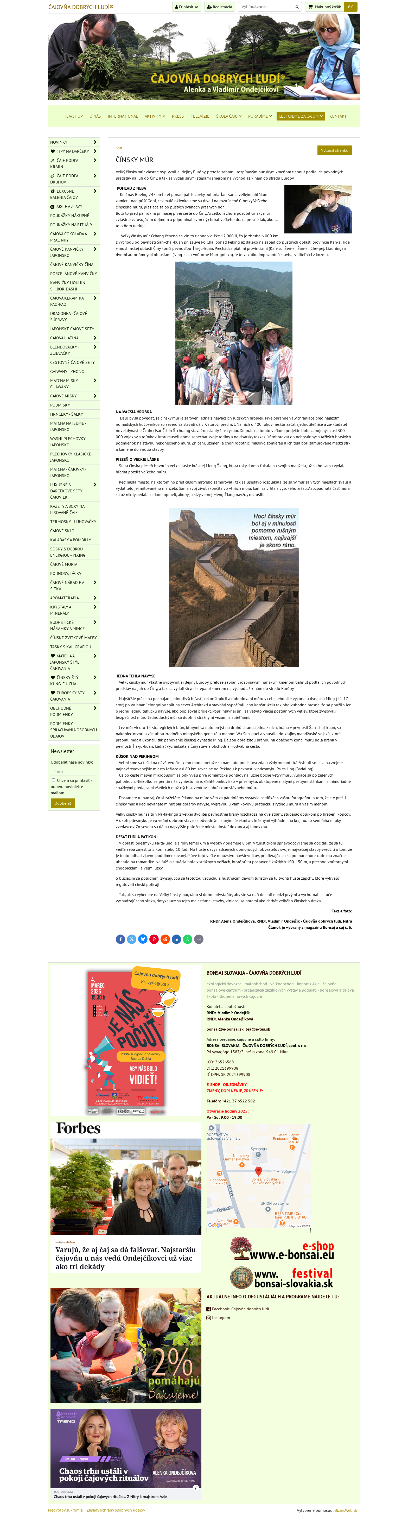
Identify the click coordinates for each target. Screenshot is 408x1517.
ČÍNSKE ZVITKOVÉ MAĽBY (73, 637)
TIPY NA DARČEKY (75, 151)
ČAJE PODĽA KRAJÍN (75, 163)
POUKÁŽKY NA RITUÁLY (71, 224)
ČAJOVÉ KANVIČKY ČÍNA (71, 264)
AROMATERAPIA (75, 597)
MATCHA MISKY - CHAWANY (75, 383)
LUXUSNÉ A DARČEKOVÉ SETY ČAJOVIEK (75, 491)
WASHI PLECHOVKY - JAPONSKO (69, 441)
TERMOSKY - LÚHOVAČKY (73, 521)
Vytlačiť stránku (334, 150)
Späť (119, 148)
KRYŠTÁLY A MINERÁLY (75, 610)
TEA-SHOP (73, 116)
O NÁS (95, 116)
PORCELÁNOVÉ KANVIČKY (73, 273)
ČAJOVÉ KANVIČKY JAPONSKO (75, 252)
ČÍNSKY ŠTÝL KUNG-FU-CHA (75, 680)
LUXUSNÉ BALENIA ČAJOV (75, 194)
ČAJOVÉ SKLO (62, 530)
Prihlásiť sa (186, 6)
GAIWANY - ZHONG (67, 371)
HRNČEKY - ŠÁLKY (66, 414)
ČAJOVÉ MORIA (63, 564)
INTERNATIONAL (123, 116)
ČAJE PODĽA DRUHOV (75, 178)
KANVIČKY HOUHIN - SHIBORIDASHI (69, 285)
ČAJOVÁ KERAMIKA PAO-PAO (75, 301)
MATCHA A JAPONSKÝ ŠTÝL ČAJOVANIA (75, 662)
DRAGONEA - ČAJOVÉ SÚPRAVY (68, 316)
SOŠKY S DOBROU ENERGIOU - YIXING (68, 552)
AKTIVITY (155, 116)
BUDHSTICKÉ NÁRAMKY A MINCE (75, 625)
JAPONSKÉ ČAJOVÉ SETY (72, 328)
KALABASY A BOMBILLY (70, 539)
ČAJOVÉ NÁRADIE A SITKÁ (75, 585)
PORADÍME (260, 116)
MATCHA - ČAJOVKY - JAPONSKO (68, 472)
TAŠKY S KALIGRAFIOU (70, 646)
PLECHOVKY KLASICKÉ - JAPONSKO (72, 457)
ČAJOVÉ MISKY (75, 395)
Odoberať (62, 803)
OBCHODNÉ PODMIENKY (75, 711)
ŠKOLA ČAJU (228, 116)
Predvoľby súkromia (65, 1510)
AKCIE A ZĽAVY (66, 206)
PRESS (178, 116)
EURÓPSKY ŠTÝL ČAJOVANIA (75, 695)
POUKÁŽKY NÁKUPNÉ (69, 215)
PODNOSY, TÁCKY (65, 573)
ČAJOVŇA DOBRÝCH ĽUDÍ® (80, 7)
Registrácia (219, 6)
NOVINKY (75, 142)
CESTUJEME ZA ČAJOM (301, 116)
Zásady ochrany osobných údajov (116, 1510)
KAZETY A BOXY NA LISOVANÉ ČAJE (67, 509)
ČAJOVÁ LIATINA (75, 337)
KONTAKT (338, 116)
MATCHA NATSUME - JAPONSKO (68, 426)
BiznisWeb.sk (346, 1510)
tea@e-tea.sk (258, 1029)
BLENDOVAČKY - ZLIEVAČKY (75, 350)
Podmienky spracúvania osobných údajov (73, 730)
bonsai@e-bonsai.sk (225, 1029)
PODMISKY (60, 405)
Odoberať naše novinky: (72, 762)
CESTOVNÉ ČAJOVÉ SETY (72, 362)
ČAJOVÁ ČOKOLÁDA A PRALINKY (75, 236)
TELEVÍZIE (200, 116)
